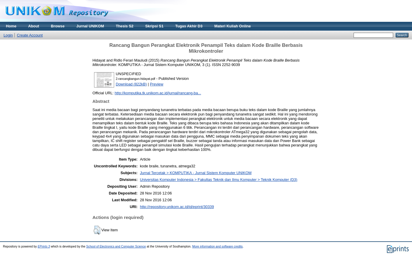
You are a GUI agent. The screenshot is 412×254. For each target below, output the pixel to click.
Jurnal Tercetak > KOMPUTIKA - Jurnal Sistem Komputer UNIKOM (195, 173)
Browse (58, 26)
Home (11, 26)
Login (8, 35)
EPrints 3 (44, 246)
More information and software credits (217, 246)
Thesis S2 (125, 26)
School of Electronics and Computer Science (116, 246)
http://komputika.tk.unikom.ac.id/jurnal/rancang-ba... (158, 93)
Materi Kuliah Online (232, 26)
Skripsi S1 (154, 26)
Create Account (30, 35)
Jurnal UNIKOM (90, 26)
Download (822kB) (131, 84)
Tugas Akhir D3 (188, 26)
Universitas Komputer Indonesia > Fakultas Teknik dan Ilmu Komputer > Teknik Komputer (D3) (218, 179)
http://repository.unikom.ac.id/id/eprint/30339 (177, 206)
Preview (156, 84)
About (33, 26)
